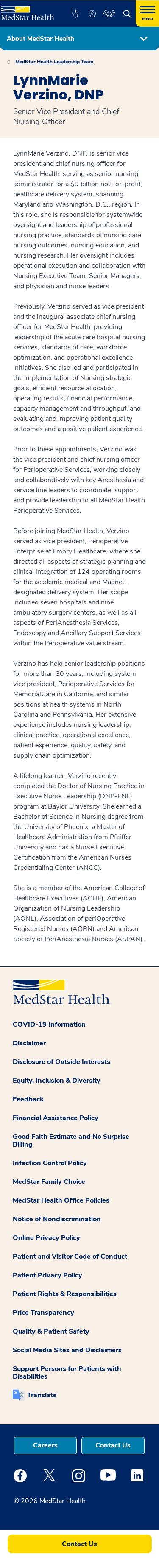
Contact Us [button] (113, 1445)
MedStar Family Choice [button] (49, 1181)
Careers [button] (45, 1445)
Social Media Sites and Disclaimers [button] (67, 1350)
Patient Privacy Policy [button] (47, 1275)
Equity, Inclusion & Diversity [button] (56, 1080)
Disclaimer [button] (29, 1043)
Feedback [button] (28, 1099)
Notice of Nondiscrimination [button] (57, 1219)
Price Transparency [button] (43, 1312)
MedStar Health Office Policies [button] (61, 1200)
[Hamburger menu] (147, 13)
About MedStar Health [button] (40, 38)
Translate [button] (42, 1395)
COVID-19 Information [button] (49, 1024)
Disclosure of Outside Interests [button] (61, 1062)
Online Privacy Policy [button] (46, 1238)
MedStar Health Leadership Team (54, 61)
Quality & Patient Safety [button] (51, 1331)
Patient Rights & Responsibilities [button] (65, 1294)
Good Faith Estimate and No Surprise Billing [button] (71, 1140)
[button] (75, 13)
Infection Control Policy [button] (50, 1163)
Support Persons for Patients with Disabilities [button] (67, 1372)
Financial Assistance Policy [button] (55, 1118)
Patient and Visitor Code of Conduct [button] (70, 1256)
